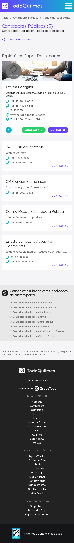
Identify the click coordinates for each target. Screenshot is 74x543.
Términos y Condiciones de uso (43, 533)
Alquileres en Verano (37, 514)
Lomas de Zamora (37, 422)
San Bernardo (37, 480)
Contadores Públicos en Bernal (28, 316)
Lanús (37, 418)
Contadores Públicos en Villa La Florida (33, 336)
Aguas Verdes (37, 456)
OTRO (37, 430)
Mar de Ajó (37, 472)
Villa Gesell (37, 493)
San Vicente (37, 438)
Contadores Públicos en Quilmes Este (32, 302)
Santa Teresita (37, 489)
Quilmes (37, 434)
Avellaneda (37, 405)
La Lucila (37, 464)
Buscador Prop (37, 510)
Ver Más (58, 130)
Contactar (59, 166)
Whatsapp (33, 130)
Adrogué (37, 401)
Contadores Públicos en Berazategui (31, 321)
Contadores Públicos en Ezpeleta (29, 326)
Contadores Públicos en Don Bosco (30, 312)
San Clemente (37, 485)
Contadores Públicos (25, 17)
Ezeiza (37, 414)
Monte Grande (37, 426)
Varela (37, 443)
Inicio (5, 17)
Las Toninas (37, 468)
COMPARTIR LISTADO (17, 39)
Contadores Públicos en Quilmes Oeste (33, 307)
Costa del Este (37, 460)
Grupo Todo (37, 506)
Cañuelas (37, 410)
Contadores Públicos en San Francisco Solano (37, 331)
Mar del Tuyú (37, 476)
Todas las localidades (56, 17)
